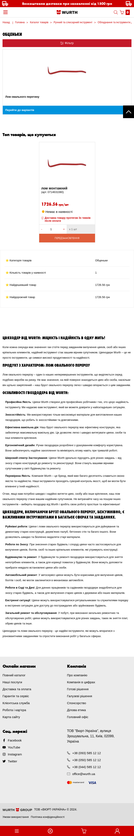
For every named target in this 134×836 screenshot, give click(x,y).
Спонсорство (76, 703)
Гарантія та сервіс (16, 696)
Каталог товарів (39, 22)
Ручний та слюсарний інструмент (73, 22)
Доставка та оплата (17, 689)
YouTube (14, 747)
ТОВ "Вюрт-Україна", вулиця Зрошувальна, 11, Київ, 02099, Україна (91, 736)
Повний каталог (14, 675)
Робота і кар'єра (14, 710)
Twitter (12, 761)
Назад (6, 22)
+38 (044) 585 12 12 (86, 767)
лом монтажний (67, 190)
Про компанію (77, 675)
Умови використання (16, 816)
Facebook (15, 740)
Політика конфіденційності (47, 816)
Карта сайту (11, 717)
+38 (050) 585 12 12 (86, 760)
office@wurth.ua (83, 774)
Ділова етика (76, 710)
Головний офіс (77, 717)
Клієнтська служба (16, 703)
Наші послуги (12, 682)
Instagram (15, 754)
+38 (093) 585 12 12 (86, 753)
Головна (20, 22)
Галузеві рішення (79, 696)
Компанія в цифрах (81, 682)
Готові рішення (77, 689)
